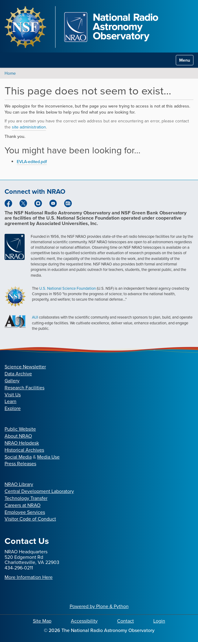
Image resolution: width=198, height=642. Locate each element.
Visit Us (13, 394)
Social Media (18, 456)
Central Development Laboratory (39, 491)
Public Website (20, 428)
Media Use (48, 456)
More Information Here (29, 577)
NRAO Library (19, 484)
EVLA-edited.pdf (32, 162)
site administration (29, 127)
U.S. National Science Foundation (67, 288)
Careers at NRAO (22, 505)
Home (10, 73)
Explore (13, 408)
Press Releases (20, 463)
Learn (10, 401)
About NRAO (18, 435)
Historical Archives (24, 449)
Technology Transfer (26, 498)
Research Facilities (24, 387)
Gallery (12, 380)
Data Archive (18, 373)
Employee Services (25, 512)
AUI (35, 317)
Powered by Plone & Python (99, 606)
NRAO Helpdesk (22, 442)
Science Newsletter (25, 366)
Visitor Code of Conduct (30, 518)
